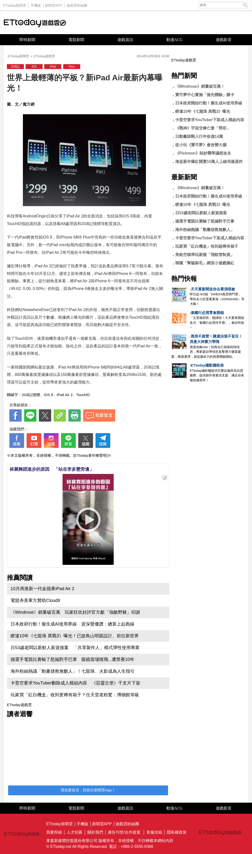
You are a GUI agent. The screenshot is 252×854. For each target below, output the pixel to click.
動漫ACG (174, 40)
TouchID (83, 395)
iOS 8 (48, 395)
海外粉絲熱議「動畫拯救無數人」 (204, 230)
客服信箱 (154, 832)
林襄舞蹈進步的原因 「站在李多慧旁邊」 (52, 469)
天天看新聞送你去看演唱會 (213, 289)
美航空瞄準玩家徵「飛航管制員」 (204, 255)
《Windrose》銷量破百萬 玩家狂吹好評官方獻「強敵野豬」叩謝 (75, 612)
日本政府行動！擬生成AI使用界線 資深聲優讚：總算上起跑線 (72, 624)
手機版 (36, 4)
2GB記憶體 (31, 395)
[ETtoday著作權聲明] (90, 455)
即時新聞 (27, 40)
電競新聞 (76, 40)
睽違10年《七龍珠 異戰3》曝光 (202, 111)
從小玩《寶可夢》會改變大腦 (200, 145)
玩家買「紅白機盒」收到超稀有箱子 (206, 246)
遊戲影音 (224, 40)
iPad (53, 66)
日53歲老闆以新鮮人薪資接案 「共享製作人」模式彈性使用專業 (75, 647)
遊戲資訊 (125, 40)
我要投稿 (54, 832)
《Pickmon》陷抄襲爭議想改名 (203, 153)
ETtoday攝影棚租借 (207, 365)
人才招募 (74, 832)
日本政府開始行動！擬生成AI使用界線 (208, 103)
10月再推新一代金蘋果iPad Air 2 (42, 588)
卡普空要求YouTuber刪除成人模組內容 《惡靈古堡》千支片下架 (75, 683)
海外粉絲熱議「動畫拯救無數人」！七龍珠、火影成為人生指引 (73, 671)
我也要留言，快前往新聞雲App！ (88, 790)
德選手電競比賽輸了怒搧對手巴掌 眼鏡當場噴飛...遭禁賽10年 (72, 659)
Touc (71, 66)
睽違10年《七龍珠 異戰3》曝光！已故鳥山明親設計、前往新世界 (75, 635)
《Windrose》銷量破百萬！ (200, 86)
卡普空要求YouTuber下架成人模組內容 (209, 120)
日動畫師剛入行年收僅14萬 (199, 136)
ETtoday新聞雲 (14, 4)
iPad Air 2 (65, 395)
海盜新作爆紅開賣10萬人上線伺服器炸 (209, 161)
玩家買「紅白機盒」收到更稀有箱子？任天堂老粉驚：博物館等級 (75, 694)
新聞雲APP (53, 4)
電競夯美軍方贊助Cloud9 (35, 600)
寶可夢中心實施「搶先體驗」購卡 (204, 95)
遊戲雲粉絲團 (76, 4)
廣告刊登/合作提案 (124, 832)
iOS (34, 66)
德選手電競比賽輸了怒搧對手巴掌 (204, 221)
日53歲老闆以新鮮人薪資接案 (201, 213)
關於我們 (95, 832)
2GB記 (15, 66)
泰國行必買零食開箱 (207, 313)
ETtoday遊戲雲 (35, 22)
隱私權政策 (177, 832)
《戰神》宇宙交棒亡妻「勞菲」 (202, 128)
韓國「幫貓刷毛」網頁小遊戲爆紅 (204, 263)
